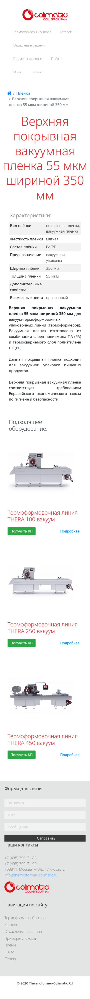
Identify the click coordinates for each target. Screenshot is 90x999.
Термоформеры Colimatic (32, 32)
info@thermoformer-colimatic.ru (31, 875)
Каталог (66, 32)
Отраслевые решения (29, 45)
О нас (17, 72)
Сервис (36, 72)
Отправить (46, 838)
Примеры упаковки (27, 58)
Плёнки (56, 58)
